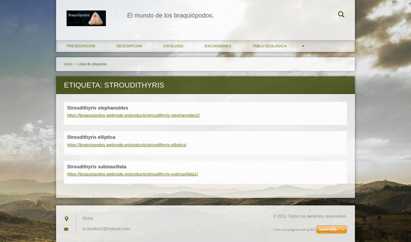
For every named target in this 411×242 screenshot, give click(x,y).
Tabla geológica (269, 46)
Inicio (68, 64)
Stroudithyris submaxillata (96, 166)
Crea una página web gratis (294, 230)
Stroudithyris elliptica (91, 137)
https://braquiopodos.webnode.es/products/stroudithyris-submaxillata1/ (132, 174)
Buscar (341, 15)
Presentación (81, 46)
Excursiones (217, 46)
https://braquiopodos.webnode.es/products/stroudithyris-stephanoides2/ (133, 115)
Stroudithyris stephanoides (97, 108)
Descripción (129, 46)
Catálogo (173, 46)
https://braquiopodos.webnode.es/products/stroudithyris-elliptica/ (126, 145)
